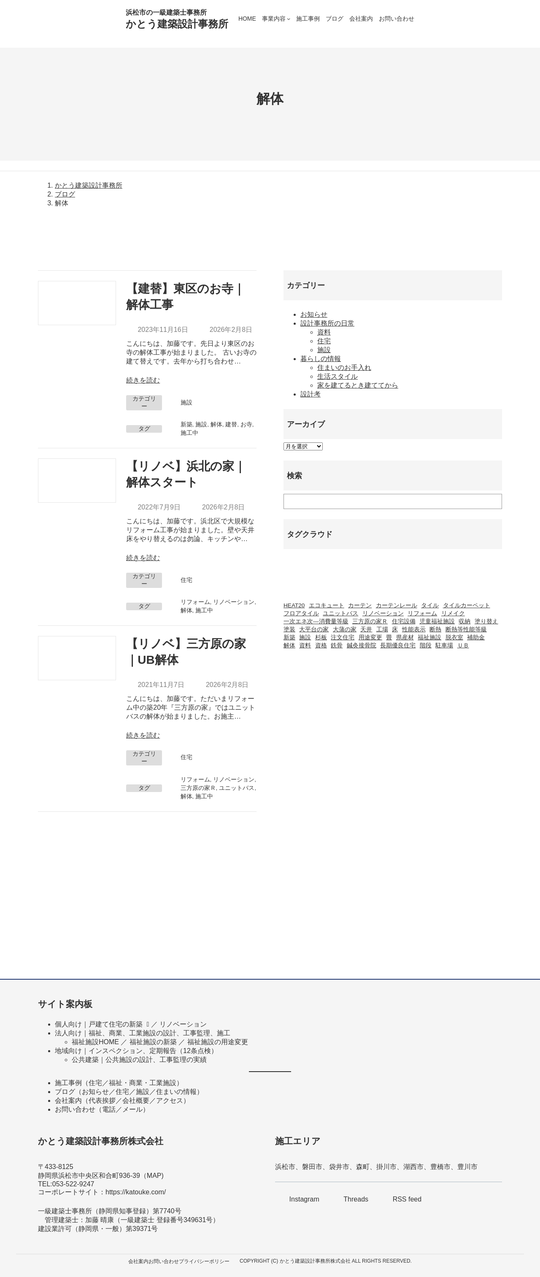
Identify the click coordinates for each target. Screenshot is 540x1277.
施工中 (189, 433)
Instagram (304, 1199)
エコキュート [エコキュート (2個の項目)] (326, 605)
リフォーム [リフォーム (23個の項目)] (422, 613)
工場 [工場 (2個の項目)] (382, 629)
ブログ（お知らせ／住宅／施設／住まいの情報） (129, 1091)
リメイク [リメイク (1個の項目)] (453, 613)
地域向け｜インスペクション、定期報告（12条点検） (136, 1050)
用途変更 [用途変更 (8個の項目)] (370, 637)
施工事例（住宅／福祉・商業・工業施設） (119, 1082)
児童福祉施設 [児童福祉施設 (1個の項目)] (437, 621)
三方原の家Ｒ (198, 788)
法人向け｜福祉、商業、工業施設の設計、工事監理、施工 (142, 1033)
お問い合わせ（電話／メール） (102, 1109)
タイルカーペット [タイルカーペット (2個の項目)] (466, 605)
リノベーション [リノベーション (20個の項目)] (383, 613)
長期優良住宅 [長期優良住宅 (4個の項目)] (398, 645)
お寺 (246, 424)
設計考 (310, 394)
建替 (231, 424)
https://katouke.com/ (135, 1192)
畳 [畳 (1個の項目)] (389, 637)
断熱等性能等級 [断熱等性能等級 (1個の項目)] (466, 629)
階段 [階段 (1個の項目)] (426, 645)
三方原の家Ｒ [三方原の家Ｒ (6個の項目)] (370, 621)
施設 (186, 402)
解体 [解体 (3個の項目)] (289, 645)
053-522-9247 (73, 1184)
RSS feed (407, 1199)
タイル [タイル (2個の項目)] (430, 605)
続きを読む (143, 380)
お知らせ (313, 314)
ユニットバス (236, 788)
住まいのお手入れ (344, 367)
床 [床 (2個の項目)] (395, 629)
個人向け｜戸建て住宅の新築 (99, 1024)
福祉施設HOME (95, 1041)
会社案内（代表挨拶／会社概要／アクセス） (122, 1100)
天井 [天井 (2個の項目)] (366, 629)
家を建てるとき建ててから (357, 385)
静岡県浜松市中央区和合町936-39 (89, 1175)
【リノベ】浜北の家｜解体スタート (186, 474)
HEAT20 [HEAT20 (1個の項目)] (294, 605)
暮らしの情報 (320, 358)
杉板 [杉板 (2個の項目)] (321, 637)
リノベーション (233, 602)
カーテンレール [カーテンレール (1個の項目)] (396, 605)
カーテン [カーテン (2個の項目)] (360, 605)
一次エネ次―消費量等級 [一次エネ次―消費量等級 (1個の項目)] (316, 621)
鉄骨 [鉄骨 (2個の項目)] (337, 645)
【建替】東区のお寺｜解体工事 (185, 296)
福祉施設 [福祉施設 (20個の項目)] (429, 637)
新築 (186, 424)
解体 (216, 424)
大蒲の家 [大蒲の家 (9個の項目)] (344, 629)
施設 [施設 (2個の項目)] (305, 637)
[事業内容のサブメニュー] (288, 18)
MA (152, 1175)
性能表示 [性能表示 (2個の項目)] (414, 629)
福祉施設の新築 (153, 1041)
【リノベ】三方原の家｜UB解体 (186, 651)
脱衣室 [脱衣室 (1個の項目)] (454, 637)
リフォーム (195, 602)
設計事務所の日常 (327, 323)
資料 (324, 332)
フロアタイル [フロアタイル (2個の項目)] (301, 613)
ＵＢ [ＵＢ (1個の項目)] (463, 645)
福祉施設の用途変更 (217, 1041)
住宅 (186, 580)
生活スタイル (337, 376)
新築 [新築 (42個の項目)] (289, 637)
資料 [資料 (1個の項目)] (305, 645)
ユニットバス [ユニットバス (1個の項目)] (340, 613)
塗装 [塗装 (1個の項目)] (289, 629)
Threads (355, 1199)
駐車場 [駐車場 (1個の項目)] (444, 645)
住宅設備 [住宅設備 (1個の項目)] (404, 621)
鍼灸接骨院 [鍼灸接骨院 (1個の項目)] (361, 645)
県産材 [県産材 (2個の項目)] (405, 637)
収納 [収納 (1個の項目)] (464, 621)
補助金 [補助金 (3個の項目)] (476, 637)
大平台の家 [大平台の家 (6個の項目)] (314, 629)
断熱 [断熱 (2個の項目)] (435, 629)
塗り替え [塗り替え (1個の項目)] (486, 621)
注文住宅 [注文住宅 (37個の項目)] (342, 637)
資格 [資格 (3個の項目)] (321, 645)
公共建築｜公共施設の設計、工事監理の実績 (139, 1059)
